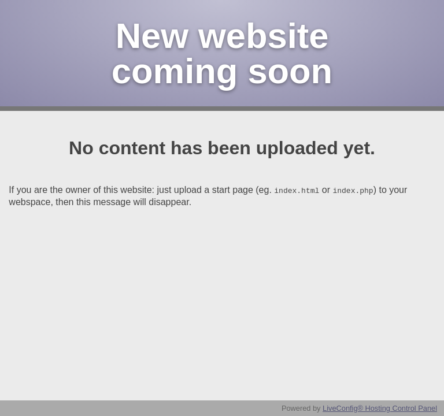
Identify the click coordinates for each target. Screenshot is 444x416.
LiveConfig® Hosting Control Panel (380, 408)
